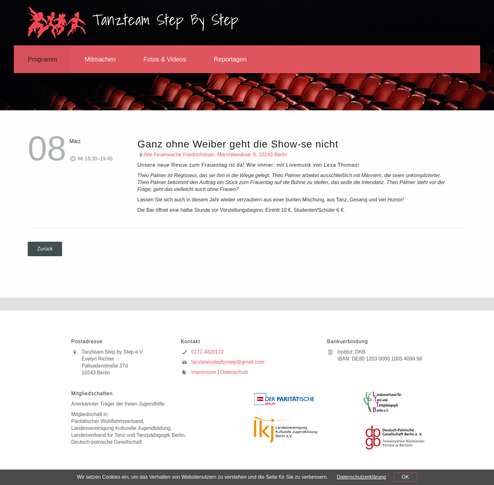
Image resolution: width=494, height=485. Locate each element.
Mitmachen (100, 59)
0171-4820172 (207, 352)
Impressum (203, 372)
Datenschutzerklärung (361, 477)
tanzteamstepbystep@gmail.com (227, 362)
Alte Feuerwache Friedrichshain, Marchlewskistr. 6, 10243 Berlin (215, 154)
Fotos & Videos (164, 59)
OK (405, 477)
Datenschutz (234, 372)
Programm (42, 59)
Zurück (45, 248)
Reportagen (230, 59)
